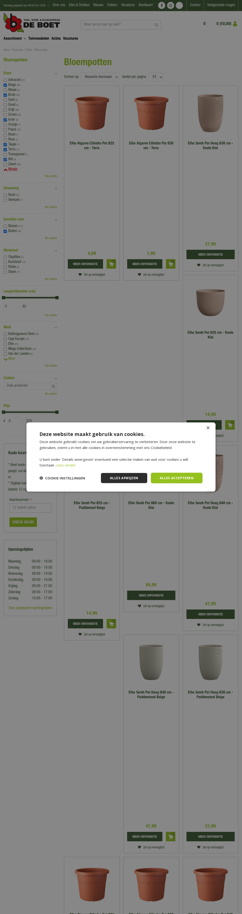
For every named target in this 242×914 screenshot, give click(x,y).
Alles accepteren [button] (177, 478)
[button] (62, 478)
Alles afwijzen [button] (124, 478)
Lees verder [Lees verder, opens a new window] (66, 465)
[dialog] (121, 457)
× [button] (208, 428)
